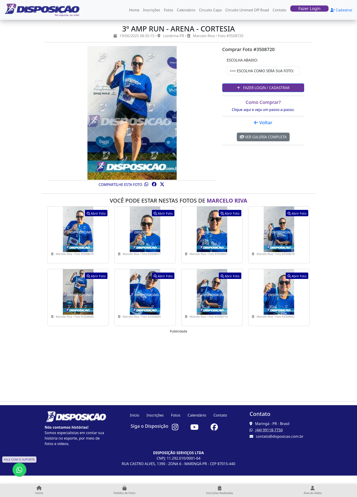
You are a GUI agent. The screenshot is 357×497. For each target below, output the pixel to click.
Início (134, 415)
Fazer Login (309, 8)
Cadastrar (341, 10)
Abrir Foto (96, 213)
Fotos (168, 10)
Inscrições (151, 10)
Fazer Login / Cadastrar (263, 87)
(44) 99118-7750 (266, 430)
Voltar (263, 122)
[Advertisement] (178, 366)
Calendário (186, 10)
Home (134, 10)
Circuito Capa (210, 10)
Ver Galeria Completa (263, 136)
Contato (279, 10)
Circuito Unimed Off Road (247, 10)
